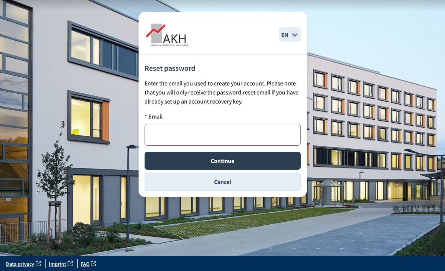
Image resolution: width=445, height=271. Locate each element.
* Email (154, 116)
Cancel (222, 182)
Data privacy (23, 264)
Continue (222, 160)
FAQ (88, 264)
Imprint (61, 264)
